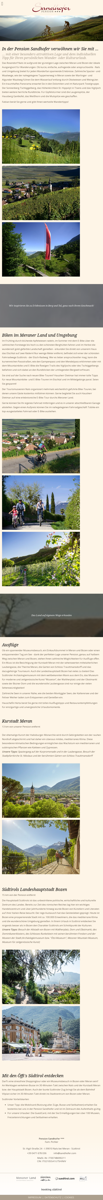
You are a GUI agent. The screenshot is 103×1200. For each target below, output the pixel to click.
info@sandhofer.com (65, 1153)
